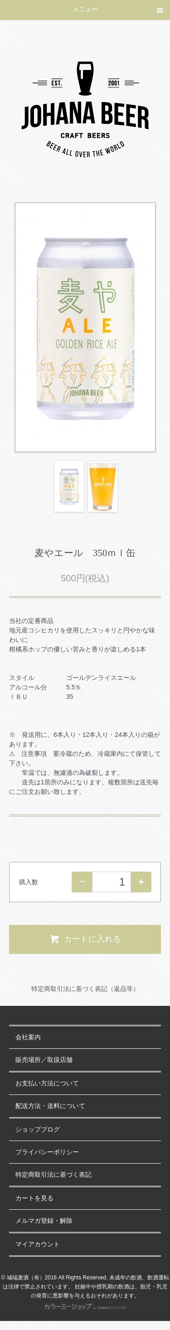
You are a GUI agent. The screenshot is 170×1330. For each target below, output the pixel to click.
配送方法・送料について (50, 1106)
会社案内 (28, 1037)
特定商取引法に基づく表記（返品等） (85, 988)
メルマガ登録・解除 (44, 1220)
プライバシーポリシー (47, 1152)
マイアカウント (37, 1244)
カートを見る (34, 1198)
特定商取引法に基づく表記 (53, 1174)
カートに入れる (85, 939)
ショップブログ (37, 1129)
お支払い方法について (47, 1083)
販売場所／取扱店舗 (44, 1059)
